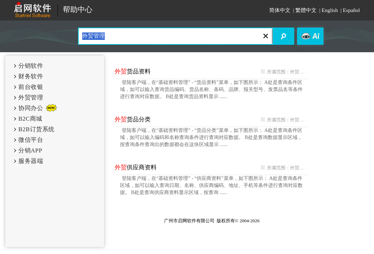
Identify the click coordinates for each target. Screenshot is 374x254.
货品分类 (133, 119)
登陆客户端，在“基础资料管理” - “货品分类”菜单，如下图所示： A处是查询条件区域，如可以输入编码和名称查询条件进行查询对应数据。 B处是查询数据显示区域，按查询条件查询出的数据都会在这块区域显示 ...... (211, 137)
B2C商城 (30, 118)
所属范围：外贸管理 (283, 71)
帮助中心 (77, 9)
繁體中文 (305, 10)
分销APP (30, 150)
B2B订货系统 (36, 129)
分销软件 (30, 65)
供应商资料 (136, 167)
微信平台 (30, 140)
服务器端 (30, 161)
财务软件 (30, 76)
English (330, 10)
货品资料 (133, 71)
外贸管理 (30, 97)
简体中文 (279, 10)
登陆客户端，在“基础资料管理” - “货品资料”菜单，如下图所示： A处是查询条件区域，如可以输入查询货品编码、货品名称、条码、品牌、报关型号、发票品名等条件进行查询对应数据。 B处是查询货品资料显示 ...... (211, 89)
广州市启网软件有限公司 (189, 220)
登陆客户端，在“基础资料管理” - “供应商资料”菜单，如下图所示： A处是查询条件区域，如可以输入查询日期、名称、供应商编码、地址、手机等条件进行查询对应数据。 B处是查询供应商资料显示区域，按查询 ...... (211, 185)
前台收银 (30, 87)
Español (351, 10)
